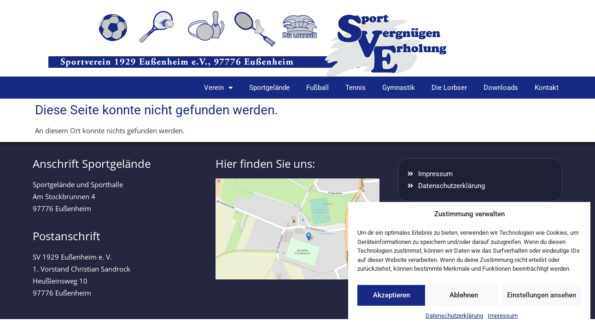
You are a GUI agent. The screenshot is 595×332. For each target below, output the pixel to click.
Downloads (501, 87)
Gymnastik (398, 87)
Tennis (355, 87)
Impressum (503, 315)
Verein (218, 88)
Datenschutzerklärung (454, 315)
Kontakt (547, 87)
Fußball (317, 87)
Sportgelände (269, 87)
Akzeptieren (391, 295)
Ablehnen (463, 295)
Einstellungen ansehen (541, 295)
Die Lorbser (449, 87)
